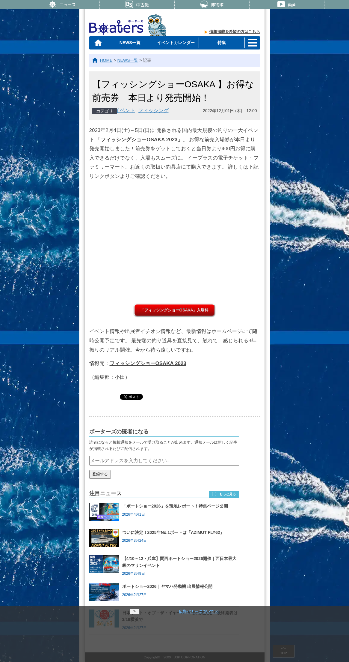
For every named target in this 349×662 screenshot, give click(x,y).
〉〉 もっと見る (224, 494)
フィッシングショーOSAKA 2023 (148, 363)
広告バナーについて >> (199, 611)
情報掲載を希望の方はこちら (234, 31)
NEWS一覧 (130, 42)
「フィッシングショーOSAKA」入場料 (174, 310)
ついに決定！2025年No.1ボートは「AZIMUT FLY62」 (173, 532)
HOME (106, 60)
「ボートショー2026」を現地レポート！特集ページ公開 (175, 506)
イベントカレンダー (176, 42)
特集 (221, 42)
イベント (125, 110)
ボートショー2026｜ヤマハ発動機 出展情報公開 (167, 586)
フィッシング (153, 110)
